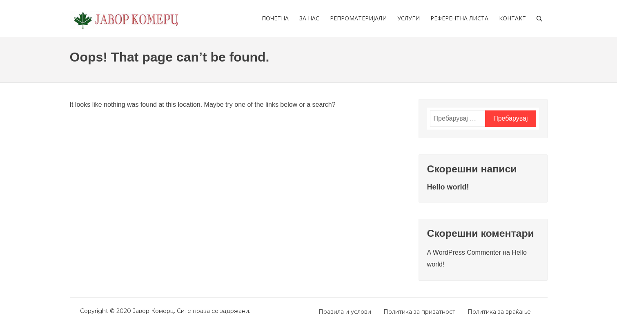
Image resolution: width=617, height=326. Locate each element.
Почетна (275, 18)
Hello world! (448, 187)
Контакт (512, 18)
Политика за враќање (499, 311)
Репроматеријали (358, 18)
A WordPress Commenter (464, 252)
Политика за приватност (419, 311)
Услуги (408, 18)
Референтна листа (459, 18)
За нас (309, 18)
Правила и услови (345, 311)
